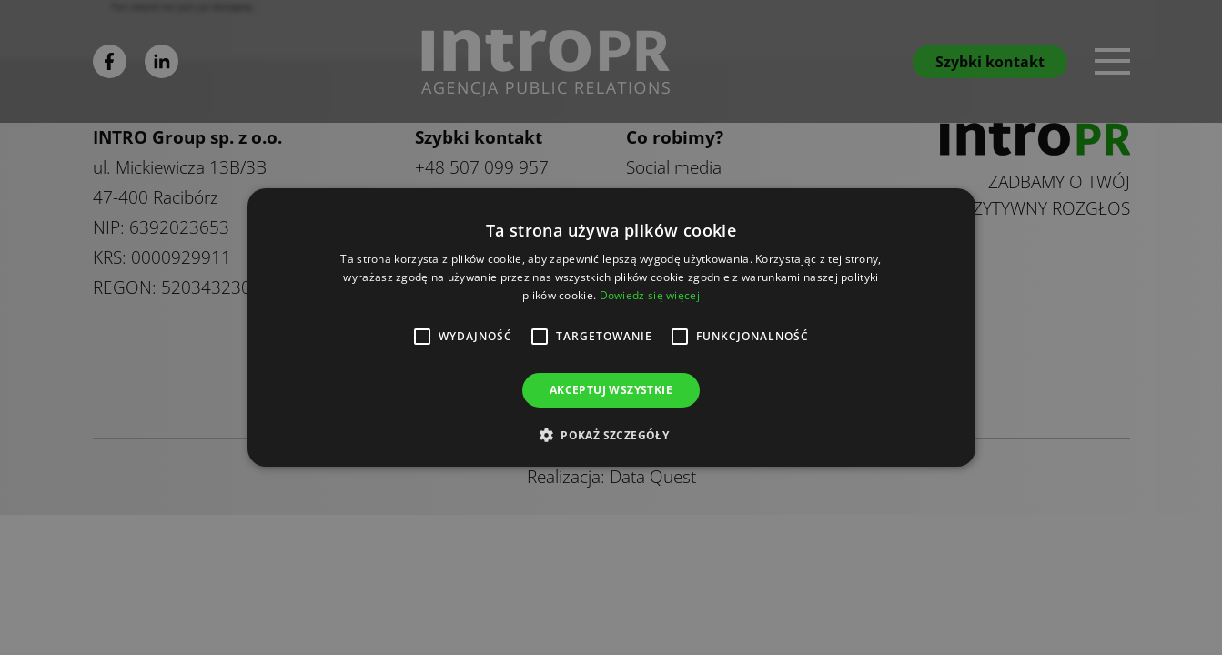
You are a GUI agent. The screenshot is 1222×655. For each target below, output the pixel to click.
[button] (611, 435)
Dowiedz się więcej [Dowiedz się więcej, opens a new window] (650, 295)
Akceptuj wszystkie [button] (611, 390)
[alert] (611, 327)
